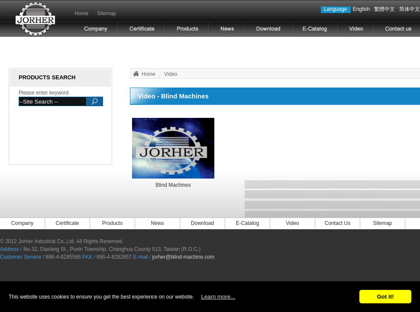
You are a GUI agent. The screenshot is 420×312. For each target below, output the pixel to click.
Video (170, 74)
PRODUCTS (187, 29)
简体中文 (409, 9)
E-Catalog (247, 223)
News (157, 223)
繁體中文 (384, 9)
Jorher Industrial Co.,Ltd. (35, 18)
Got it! (385, 296)
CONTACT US (397, 29)
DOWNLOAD (269, 29)
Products (112, 223)
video (356, 29)
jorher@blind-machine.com (183, 257)
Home (81, 13)
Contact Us (337, 223)
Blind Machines (173, 185)
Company (22, 223)
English (361, 9)
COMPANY (96, 29)
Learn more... (218, 296)
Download (202, 223)
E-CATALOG (316, 29)
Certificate (141, 29)
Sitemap (106, 13)
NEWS (227, 29)
